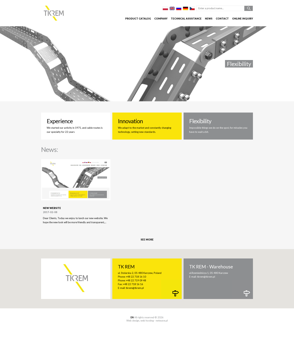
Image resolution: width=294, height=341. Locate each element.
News (208, 18)
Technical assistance (186, 18)
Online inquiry (242, 18)
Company (160, 18)
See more (147, 239)
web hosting (147, 320)
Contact (222, 18)
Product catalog (138, 18)
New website (52, 208)
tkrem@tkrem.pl (135, 287)
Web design (132, 320)
